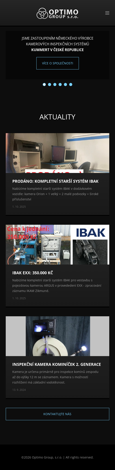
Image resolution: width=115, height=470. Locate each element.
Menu (105, 13)
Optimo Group (57, 13)
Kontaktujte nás (57, 414)
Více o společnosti (57, 63)
